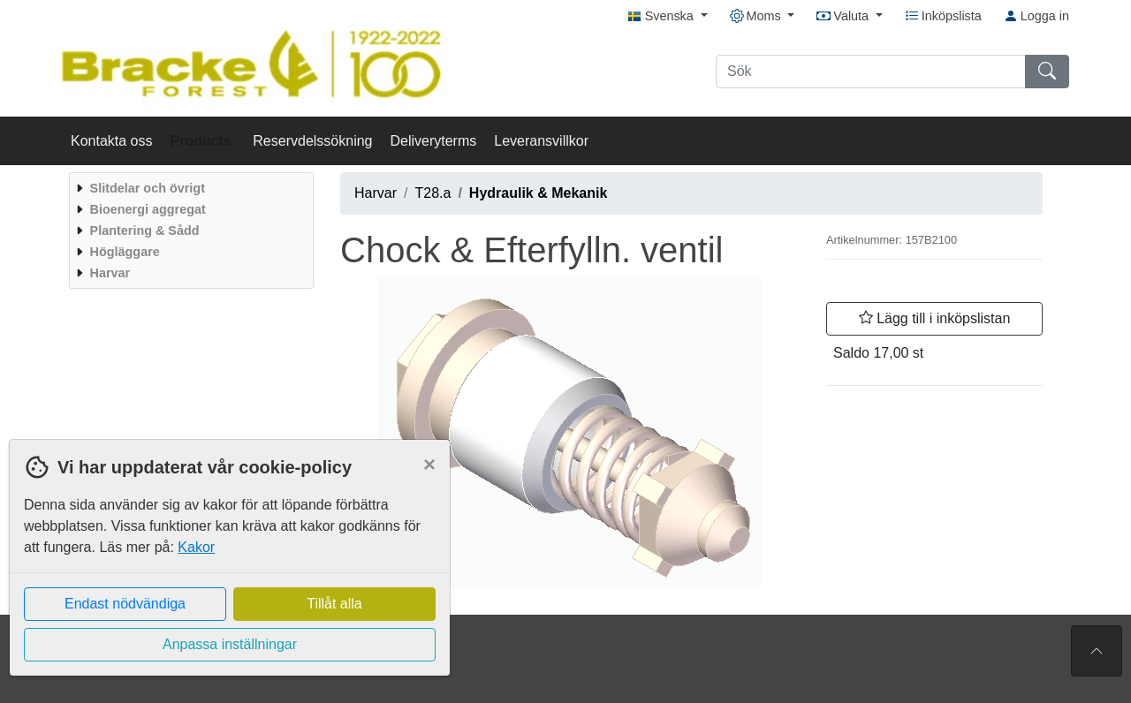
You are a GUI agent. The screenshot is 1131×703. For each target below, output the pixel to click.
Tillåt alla (334, 603)
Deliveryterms (433, 140)
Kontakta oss (112, 140)
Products (203, 140)
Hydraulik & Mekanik (538, 192)
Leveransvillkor (541, 140)
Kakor (196, 547)
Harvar (375, 192)
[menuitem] (189, 188)
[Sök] (871, 71)
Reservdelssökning (312, 140)
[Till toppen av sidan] (1096, 651)
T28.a (432, 192)
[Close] (429, 464)
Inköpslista (943, 16)
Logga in (1036, 16)
